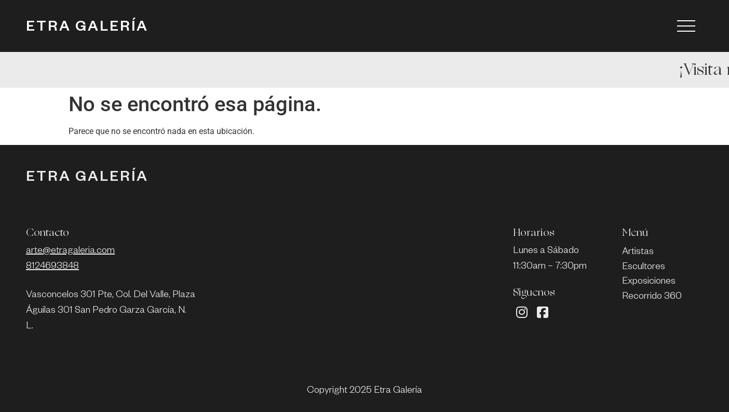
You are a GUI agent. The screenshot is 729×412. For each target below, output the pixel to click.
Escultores (643, 267)
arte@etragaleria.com (70, 251)
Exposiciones (649, 282)
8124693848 (52, 267)
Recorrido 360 (652, 297)
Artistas (638, 252)
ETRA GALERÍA (87, 28)
